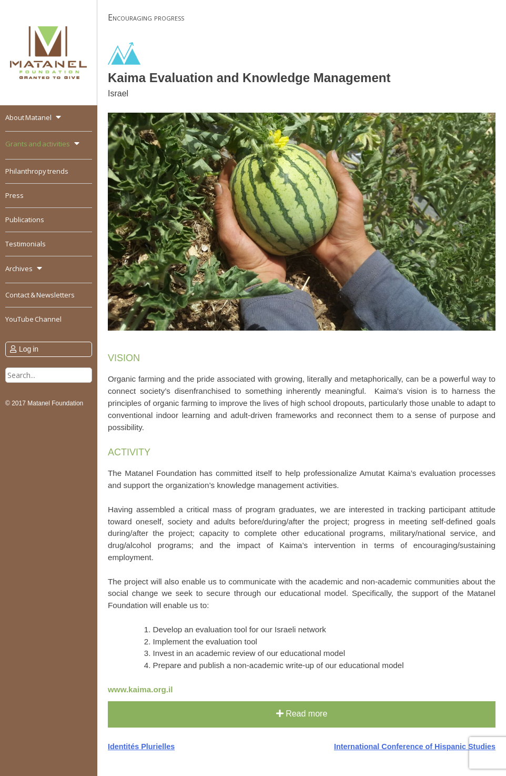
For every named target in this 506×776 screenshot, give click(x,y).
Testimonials (25, 243)
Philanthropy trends (36, 171)
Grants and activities (37, 143)
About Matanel (28, 117)
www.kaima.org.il (140, 689)
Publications (24, 219)
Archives (19, 268)
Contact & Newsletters (40, 295)
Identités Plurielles (141, 746)
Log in (28, 349)
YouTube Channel (33, 319)
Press (14, 195)
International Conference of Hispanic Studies (414, 746)
